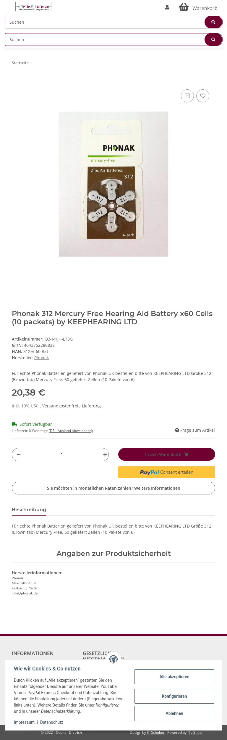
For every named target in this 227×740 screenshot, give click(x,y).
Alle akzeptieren (174, 676)
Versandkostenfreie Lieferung (71, 406)
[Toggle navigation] (8, 3)
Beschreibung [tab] (29, 509)
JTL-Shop (194, 732)
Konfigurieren (173, 696)
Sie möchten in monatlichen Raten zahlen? (113, 488)
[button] (167, 7)
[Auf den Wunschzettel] (202, 95)
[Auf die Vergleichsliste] (187, 95)
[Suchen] (114, 22)
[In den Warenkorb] (16, 79)
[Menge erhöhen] (103, 454)
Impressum (24, 722)
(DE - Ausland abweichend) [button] (71, 430)
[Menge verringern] (18, 454)
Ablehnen (173, 713)
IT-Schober (156, 732)
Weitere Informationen (157, 488)
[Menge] (62, 454)
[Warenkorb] (198, 7)
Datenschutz (52, 722)
